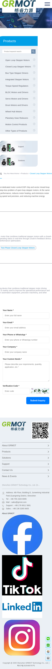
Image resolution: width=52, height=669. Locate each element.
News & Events (9, 476)
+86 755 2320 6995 (18, 499)
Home (16, 173)
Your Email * (8, 322)
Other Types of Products (16, 131)
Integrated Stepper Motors (17, 79)
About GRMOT (9, 445)
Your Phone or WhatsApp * (15, 335)
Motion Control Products (16, 124)
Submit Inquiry (37, 400)
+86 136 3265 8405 (21, 509)
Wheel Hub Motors (13, 111)
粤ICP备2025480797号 (26, 666)
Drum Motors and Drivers (16, 105)
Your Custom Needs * (12, 359)
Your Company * (10, 347)
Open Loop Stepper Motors (17, 60)
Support (21, 147)
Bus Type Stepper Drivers (16, 73)
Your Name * (8, 310)
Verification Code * (11, 386)
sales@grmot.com (19, 502)
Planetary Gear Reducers (16, 118)
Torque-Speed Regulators (16, 86)
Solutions (21, 160)
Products (24, 173)
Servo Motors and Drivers (16, 99)
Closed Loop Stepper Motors (18, 66)
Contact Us (7, 470)
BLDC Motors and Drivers (16, 92)
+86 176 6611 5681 (22, 505)
